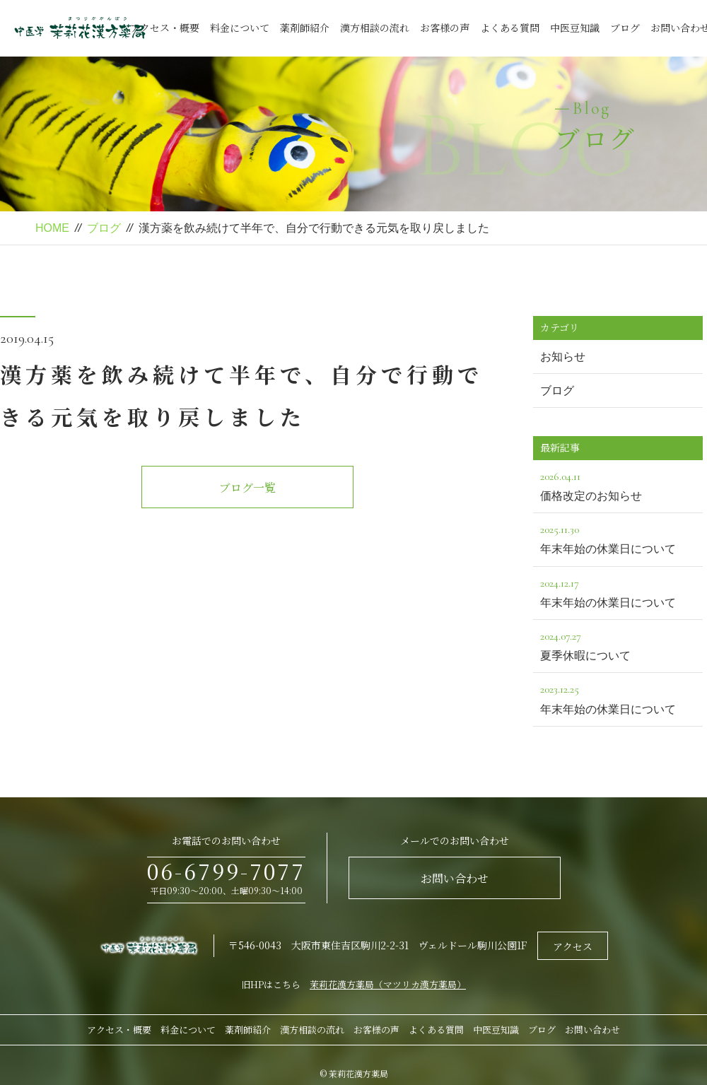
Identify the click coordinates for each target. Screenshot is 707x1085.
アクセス (572, 946)
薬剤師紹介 (304, 27)
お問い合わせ (455, 878)
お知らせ (562, 357)
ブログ (625, 27)
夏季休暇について (618, 644)
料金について (239, 27)
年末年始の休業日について (618, 537)
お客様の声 (444, 27)
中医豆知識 (575, 27)
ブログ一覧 (247, 487)
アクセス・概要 (164, 27)
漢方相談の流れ (374, 27)
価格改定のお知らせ (618, 484)
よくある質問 (509, 27)
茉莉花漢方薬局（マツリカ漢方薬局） (388, 984)
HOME (52, 228)
